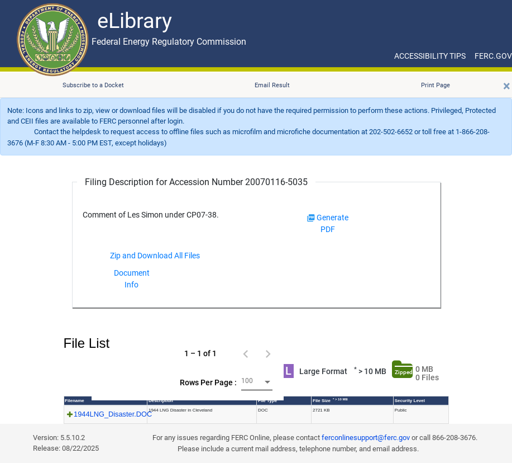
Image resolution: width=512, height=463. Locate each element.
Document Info (132, 278)
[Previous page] (246, 353)
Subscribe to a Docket (93, 85)
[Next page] (268, 353)
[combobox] (256, 382)
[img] (311, 218)
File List (87, 343)
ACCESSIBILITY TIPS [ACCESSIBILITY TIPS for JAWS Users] (430, 55)
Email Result (272, 85)
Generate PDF (328, 223)
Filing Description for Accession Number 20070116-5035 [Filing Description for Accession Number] (196, 182)
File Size (330, 400)
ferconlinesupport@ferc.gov (366, 437)
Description (161, 400)
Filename (74, 400)
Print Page (435, 85)
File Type (267, 400)
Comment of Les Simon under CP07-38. (151, 215)
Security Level (410, 400)
